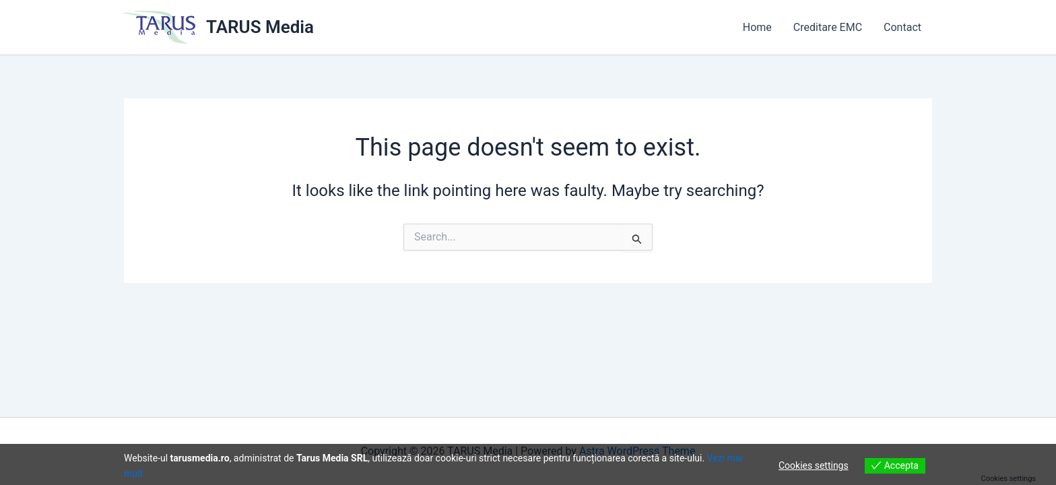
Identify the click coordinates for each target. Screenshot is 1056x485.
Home (757, 27)
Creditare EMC (827, 27)
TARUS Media (260, 27)
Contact (902, 27)
